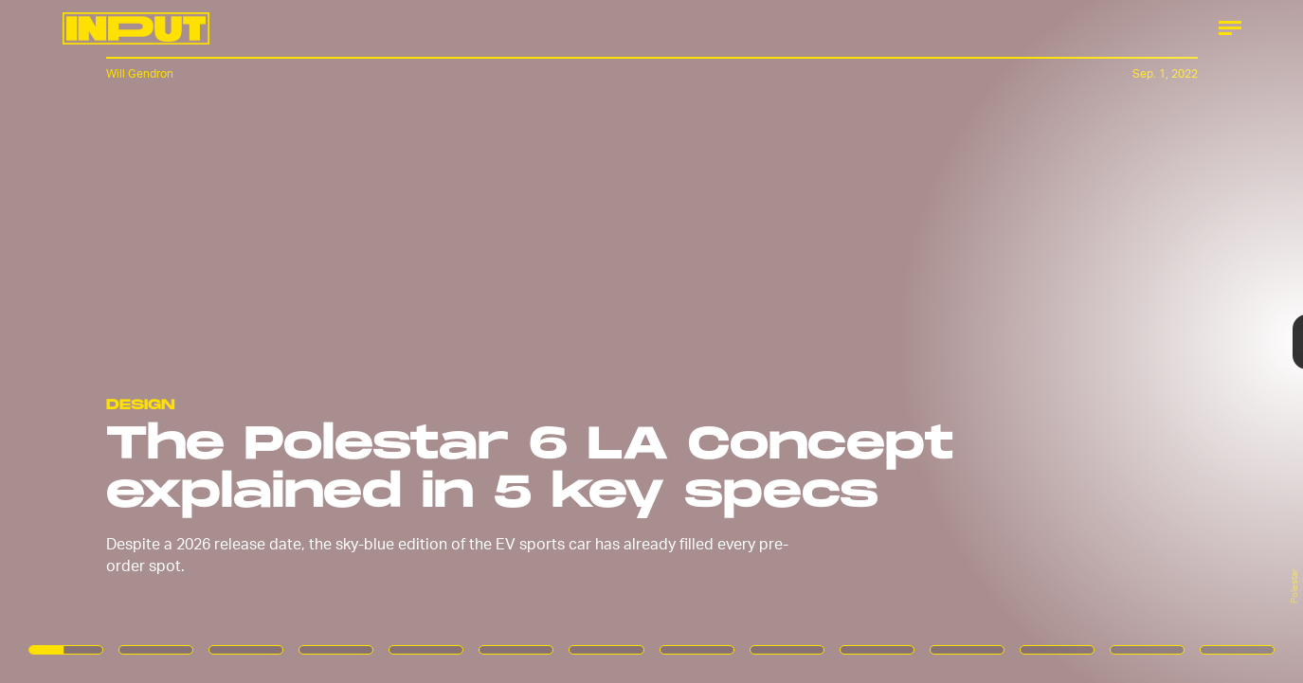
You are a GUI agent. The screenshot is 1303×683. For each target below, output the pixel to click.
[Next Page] (866, 341)
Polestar (1293, 585)
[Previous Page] (215, 341)
